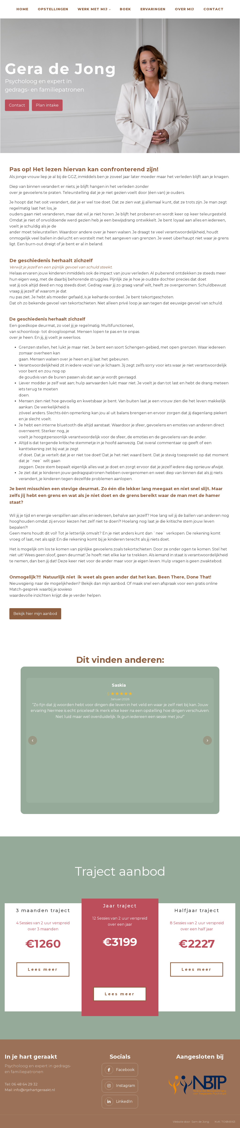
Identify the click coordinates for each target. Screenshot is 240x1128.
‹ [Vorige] (32, 740)
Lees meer (43, 969)
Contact (213, 9)
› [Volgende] (207, 740)
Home (22, 9)
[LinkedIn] (120, 1101)
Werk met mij (93, 9)
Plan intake (47, 105)
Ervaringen (152, 9)
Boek (125, 9)
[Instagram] (120, 1085)
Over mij (184, 9)
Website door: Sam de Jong (191, 1121)
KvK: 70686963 (225, 1121)
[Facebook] (120, 1070)
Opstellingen (53, 9)
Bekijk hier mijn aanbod (35, 613)
